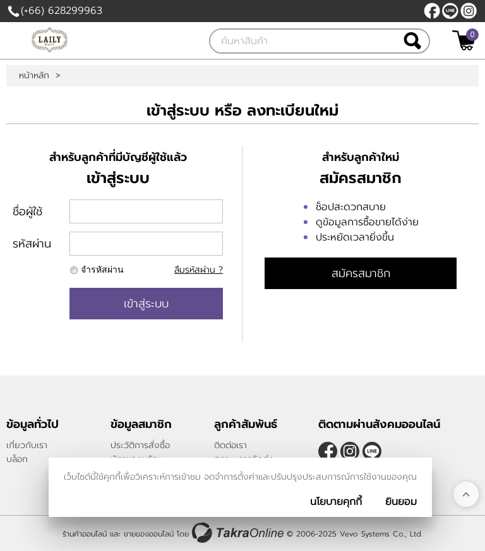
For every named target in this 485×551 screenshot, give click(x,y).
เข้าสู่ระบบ (146, 303)
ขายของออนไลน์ (149, 534)
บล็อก (17, 459)
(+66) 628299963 (61, 10)
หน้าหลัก (34, 75)
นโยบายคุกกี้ (336, 501)
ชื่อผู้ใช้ (27, 211)
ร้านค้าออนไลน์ (85, 534)
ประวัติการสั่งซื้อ (140, 445)
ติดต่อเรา (230, 445)
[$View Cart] (464, 40)
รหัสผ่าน (32, 243)
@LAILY (450, 11)
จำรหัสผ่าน (102, 270)
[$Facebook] (432, 11)
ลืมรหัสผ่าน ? (198, 269)
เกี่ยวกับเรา (26, 445)
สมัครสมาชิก (361, 273)
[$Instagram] (468, 11)
